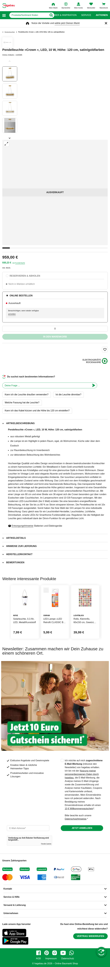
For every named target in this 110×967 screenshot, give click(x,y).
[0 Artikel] (55, 328)
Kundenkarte (20, 263)
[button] (4, 15)
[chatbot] (46, 385)
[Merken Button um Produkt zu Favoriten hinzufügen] (105, 349)
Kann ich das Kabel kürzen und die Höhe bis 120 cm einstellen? (37, 410)
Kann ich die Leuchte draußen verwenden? (26, 394)
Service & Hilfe (11, 897)
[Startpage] (8, 5)
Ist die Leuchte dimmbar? (68, 394)
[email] (28, 828)
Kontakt (7, 889)
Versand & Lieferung (14, 905)
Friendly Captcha (46, 844)
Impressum (51, 958)
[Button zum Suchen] (49, 15)
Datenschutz (67, 958)
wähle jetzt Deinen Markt (67, 23)
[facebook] (38, 953)
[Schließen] (106, 23)
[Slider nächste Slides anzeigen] (9, 137)
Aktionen (102, 15)
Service (86, 15)
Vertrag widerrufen (90, 936)
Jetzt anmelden (82, 828)
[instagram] (54, 953)
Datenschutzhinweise (75, 819)
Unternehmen (10, 913)
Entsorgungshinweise (22, 526)
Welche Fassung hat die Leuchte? (22, 402)
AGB (38, 958)
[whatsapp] (71, 953)
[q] (27, 15)
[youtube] (63, 953)
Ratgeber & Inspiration (61, 15)
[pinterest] (46, 953)
